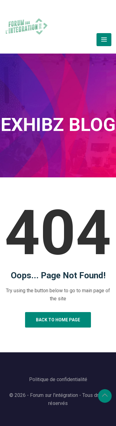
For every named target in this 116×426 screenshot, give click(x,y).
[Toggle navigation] (104, 39)
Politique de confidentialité (58, 379)
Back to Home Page (58, 319)
